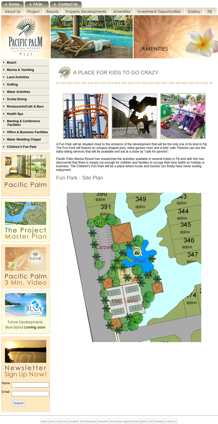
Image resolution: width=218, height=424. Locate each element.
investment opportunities (124, 421)
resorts (64, 421)
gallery (144, 421)
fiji (151, 421)
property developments (83, 421)
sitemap (159, 421)
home (44, 421)
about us (54, 421)
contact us (171, 421)
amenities (102, 421)
